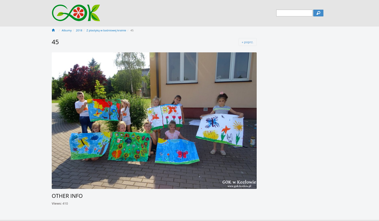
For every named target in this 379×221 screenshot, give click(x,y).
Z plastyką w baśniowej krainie (106, 30)
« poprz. (247, 42)
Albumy (67, 30)
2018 (79, 30)
